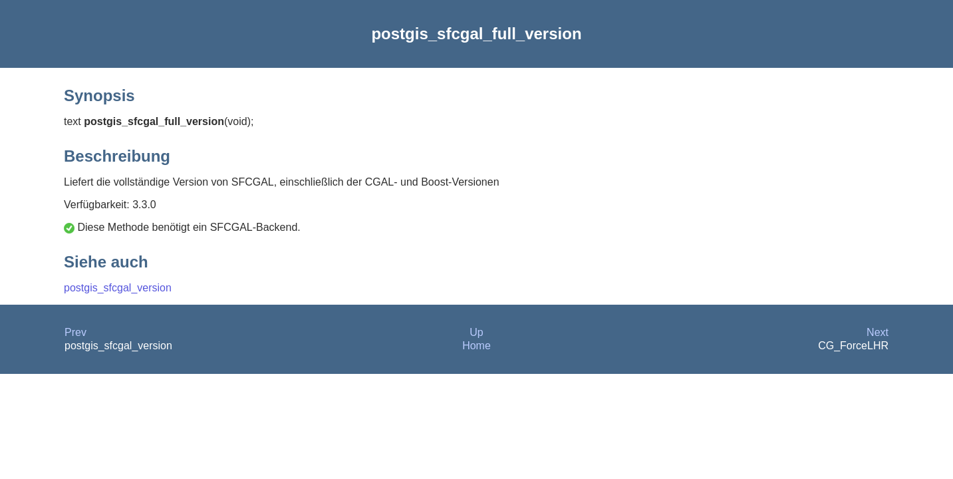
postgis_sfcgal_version (118, 287)
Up (476, 332)
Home (476, 345)
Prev (75, 332)
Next (877, 332)
